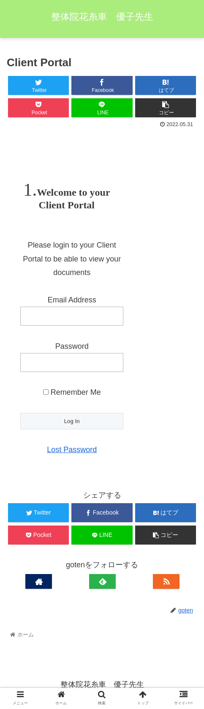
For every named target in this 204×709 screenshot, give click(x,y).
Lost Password (72, 449)
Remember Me (72, 392)
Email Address (72, 300)
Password (72, 346)
